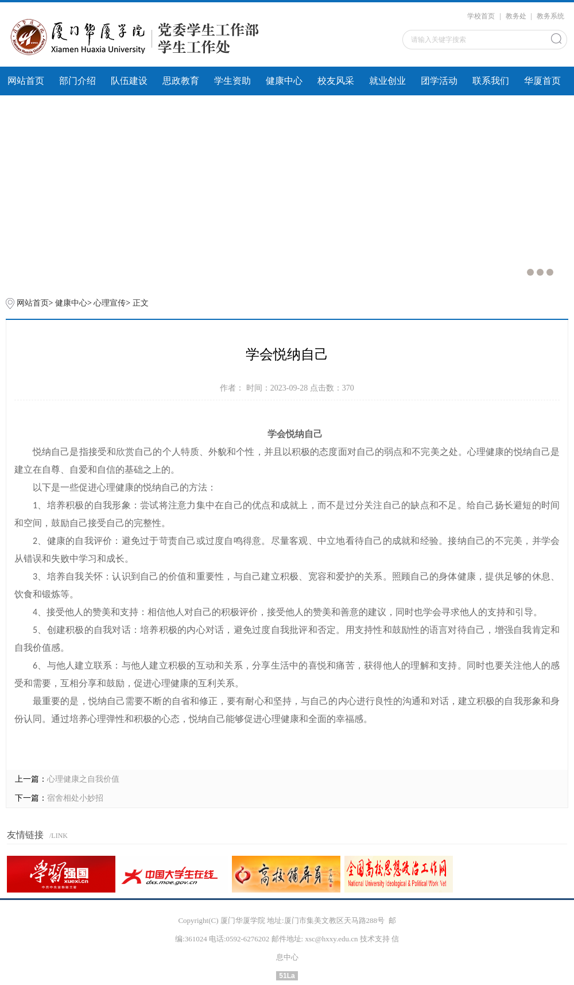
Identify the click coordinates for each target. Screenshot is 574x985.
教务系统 (550, 16)
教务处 (516, 16)
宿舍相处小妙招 (75, 798)
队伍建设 (129, 81)
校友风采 (335, 81)
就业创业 (387, 81)
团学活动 (439, 81)
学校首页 (481, 16)
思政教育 (180, 81)
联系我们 (490, 81)
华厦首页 (542, 81)
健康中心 (284, 81)
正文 (141, 303)
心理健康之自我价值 (83, 779)
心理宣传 (110, 303)
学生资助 (232, 81)
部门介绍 (77, 81)
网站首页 (25, 81)
